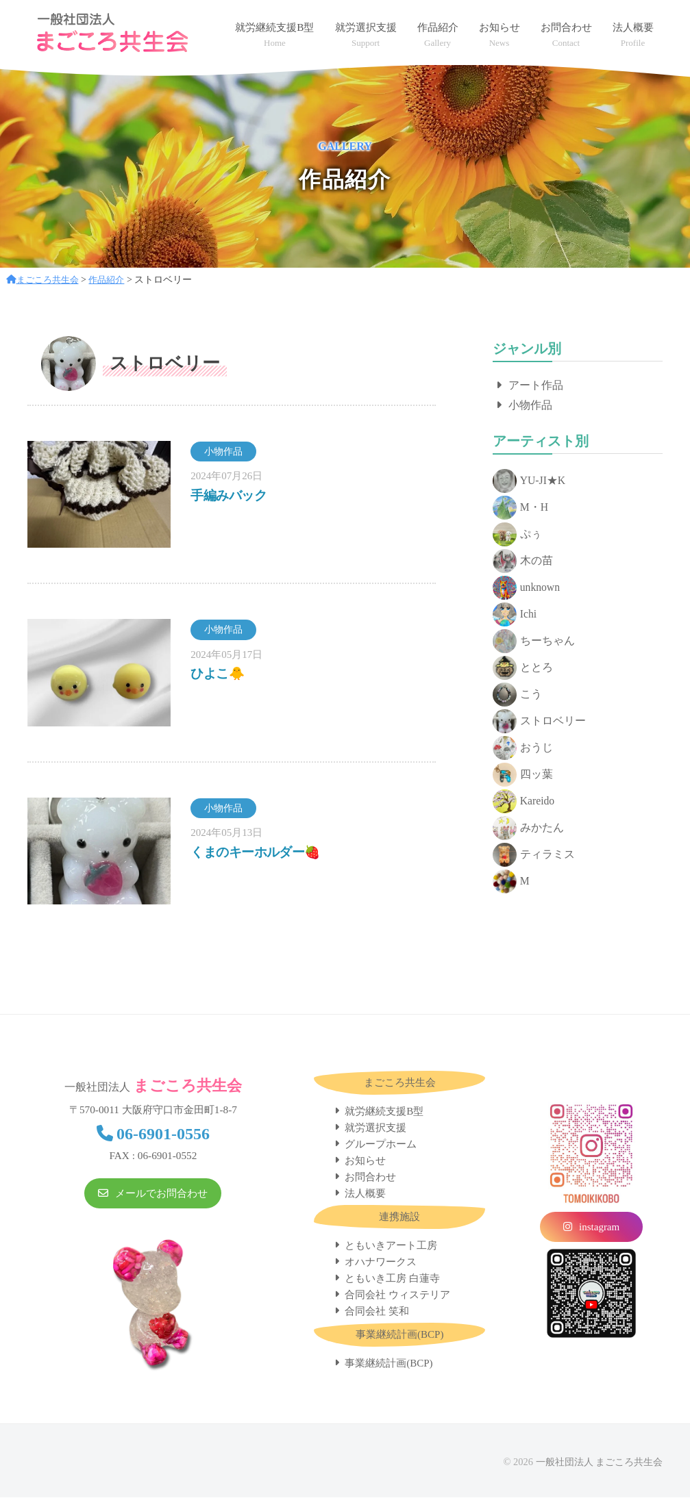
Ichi (515, 615)
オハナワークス (381, 1262)
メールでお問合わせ (161, 1194)
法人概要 (365, 1194)
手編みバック (230, 495)
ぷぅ (517, 535)
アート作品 (535, 385)
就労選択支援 (375, 1128)
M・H (521, 508)
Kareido (524, 802)
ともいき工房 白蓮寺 (392, 1278)
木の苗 (523, 562)
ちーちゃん (534, 642)
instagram (599, 1227)
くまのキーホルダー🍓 (258, 851)
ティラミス (534, 855)
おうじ (523, 749)
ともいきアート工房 (391, 1246)
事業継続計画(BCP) (388, 1363)
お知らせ (365, 1161)
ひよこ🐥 (218, 673)
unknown (527, 588)
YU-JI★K (530, 482)
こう (517, 695)
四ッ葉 (523, 775)
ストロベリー (539, 722)
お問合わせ (370, 1177)
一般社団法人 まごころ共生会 (599, 1462)
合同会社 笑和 (377, 1311)
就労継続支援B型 (384, 1111)
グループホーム (381, 1144)
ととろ (523, 669)
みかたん (528, 829)
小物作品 (530, 405)
